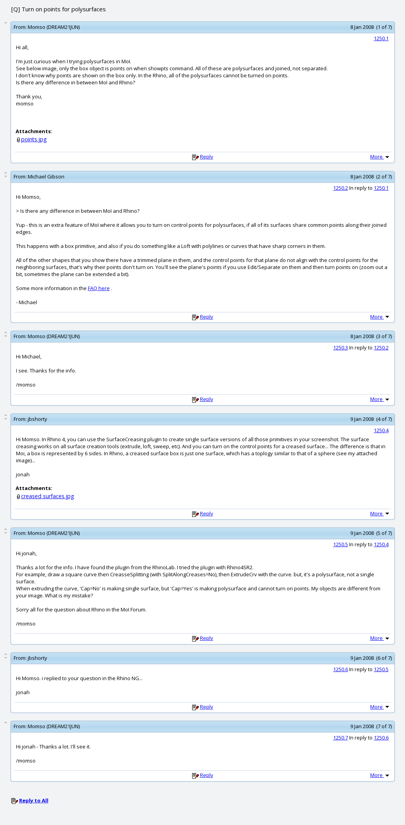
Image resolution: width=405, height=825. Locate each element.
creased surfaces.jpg (47, 496)
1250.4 (381, 430)
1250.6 (340, 669)
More (380, 156)
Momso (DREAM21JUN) (54, 26)
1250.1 (381, 38)
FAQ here (99, 288)
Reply (206, 156)
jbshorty (37, 418)
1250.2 (340, 187)
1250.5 (340, 544)
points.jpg (34, 139)
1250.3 (340, 347)
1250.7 (340, 737)
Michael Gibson (46, 176)
